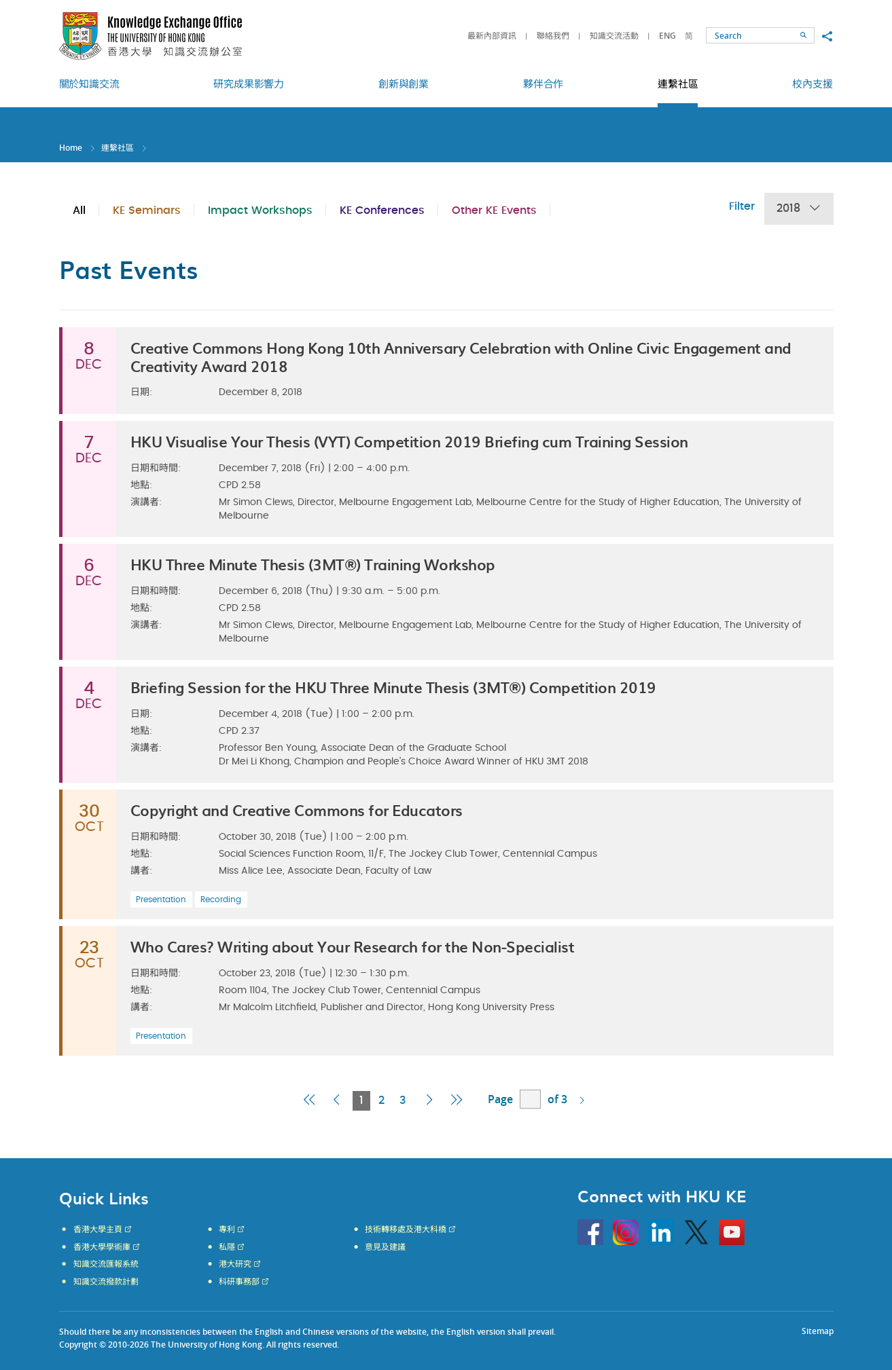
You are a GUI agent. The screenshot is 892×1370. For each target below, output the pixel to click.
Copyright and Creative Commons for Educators (296, 809)
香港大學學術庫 (101, 1247)
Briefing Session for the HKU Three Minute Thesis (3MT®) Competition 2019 (393, 686)
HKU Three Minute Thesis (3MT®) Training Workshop (312, 564)
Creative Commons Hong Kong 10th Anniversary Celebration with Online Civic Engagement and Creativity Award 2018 (460, 356)
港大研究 (235, 1264)
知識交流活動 (614, 35)
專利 (227, 1229)
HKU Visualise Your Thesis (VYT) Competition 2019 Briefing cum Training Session (409, 441)
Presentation (161, 899)
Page (500, 1099)
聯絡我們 (553, 35)
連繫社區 (117, 147)
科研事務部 (239, 1282)
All (79, 210)
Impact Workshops (260, 210)
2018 (799, 209)
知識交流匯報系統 (106, 1264)
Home (70, 147)
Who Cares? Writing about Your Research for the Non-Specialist (352, 946)
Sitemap (818, 1331)
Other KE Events (494, 210)
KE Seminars (147, 210)
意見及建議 (385, 1247)
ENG (667, 35)
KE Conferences (382, 210)
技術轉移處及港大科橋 (405, 1229)
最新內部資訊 (491, 35)
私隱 (227, 1247)
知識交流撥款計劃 (106, 1282)
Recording (220, 899)
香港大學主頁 (97, 1229)
